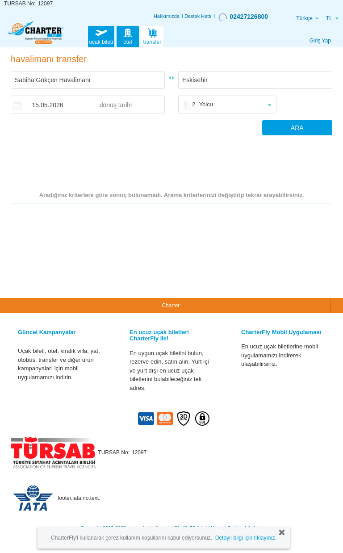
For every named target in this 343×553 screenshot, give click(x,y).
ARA (297, 127)
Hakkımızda (167, 16)
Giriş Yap (320, 41)
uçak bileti (101, 36)
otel (128, 36)
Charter (171, 305)
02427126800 (243, 17)
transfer (152, 36)
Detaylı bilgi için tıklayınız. (245, 538)
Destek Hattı (198, 16)
